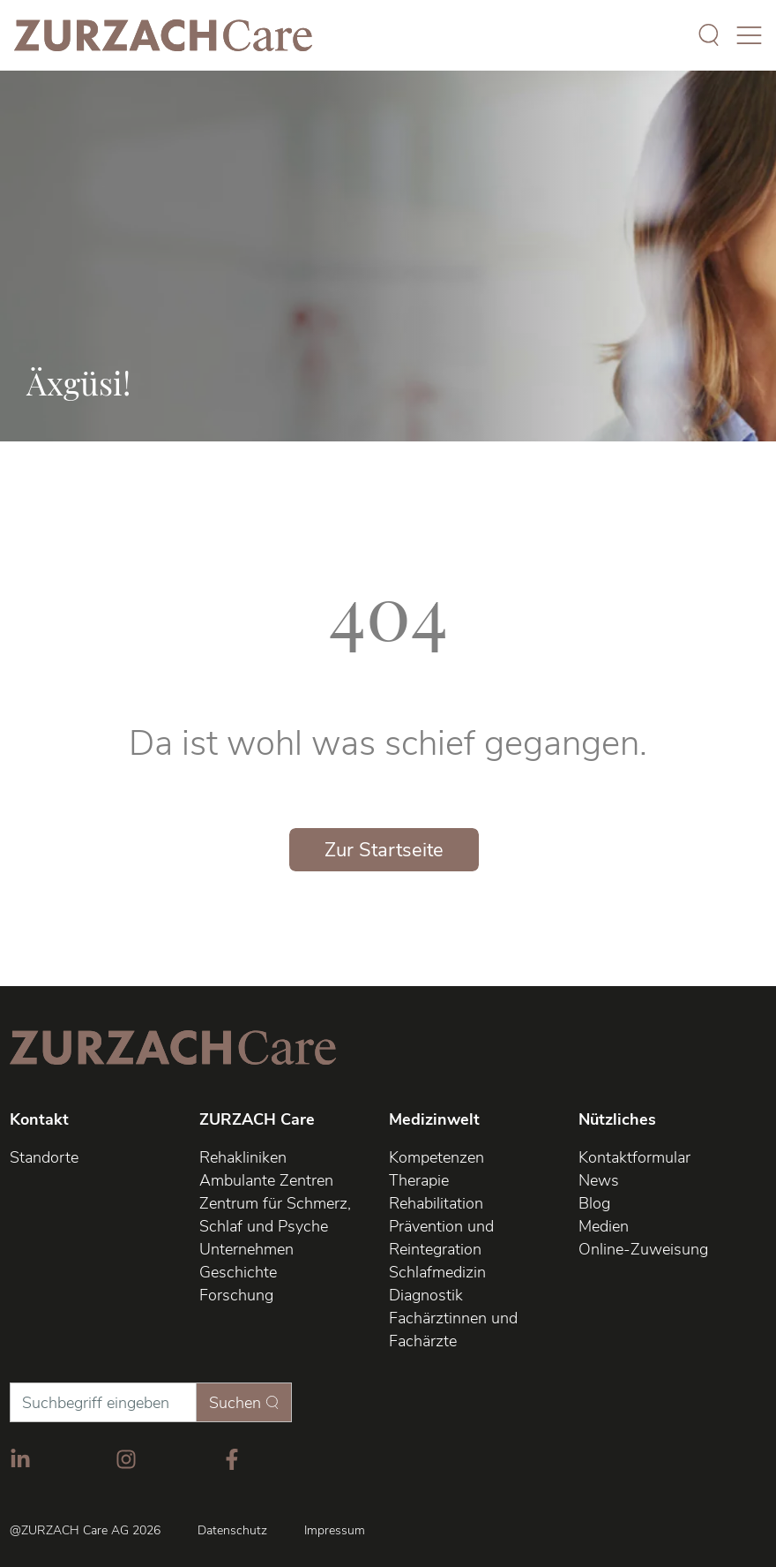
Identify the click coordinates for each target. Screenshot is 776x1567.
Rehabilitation (436, 1203)
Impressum (334, 1531)
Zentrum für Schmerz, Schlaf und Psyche (275, 1215)
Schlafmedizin (437, 1272)
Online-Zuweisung (643, 1249)
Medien (603, 1226)
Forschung (236, 1295)
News (598, 1180)
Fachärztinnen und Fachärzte (453, 1329)
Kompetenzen (436, 1157)
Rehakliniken (243, 1157)
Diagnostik (426, 1295)
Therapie (419, 1180)
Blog (594, 1203)
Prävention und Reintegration (441, 1238)
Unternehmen (246, 1249)
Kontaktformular (634, 1157)
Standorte (44, 1157)
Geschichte (238, 1272)
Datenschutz (232, 1531)
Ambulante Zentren (266, 1180)
